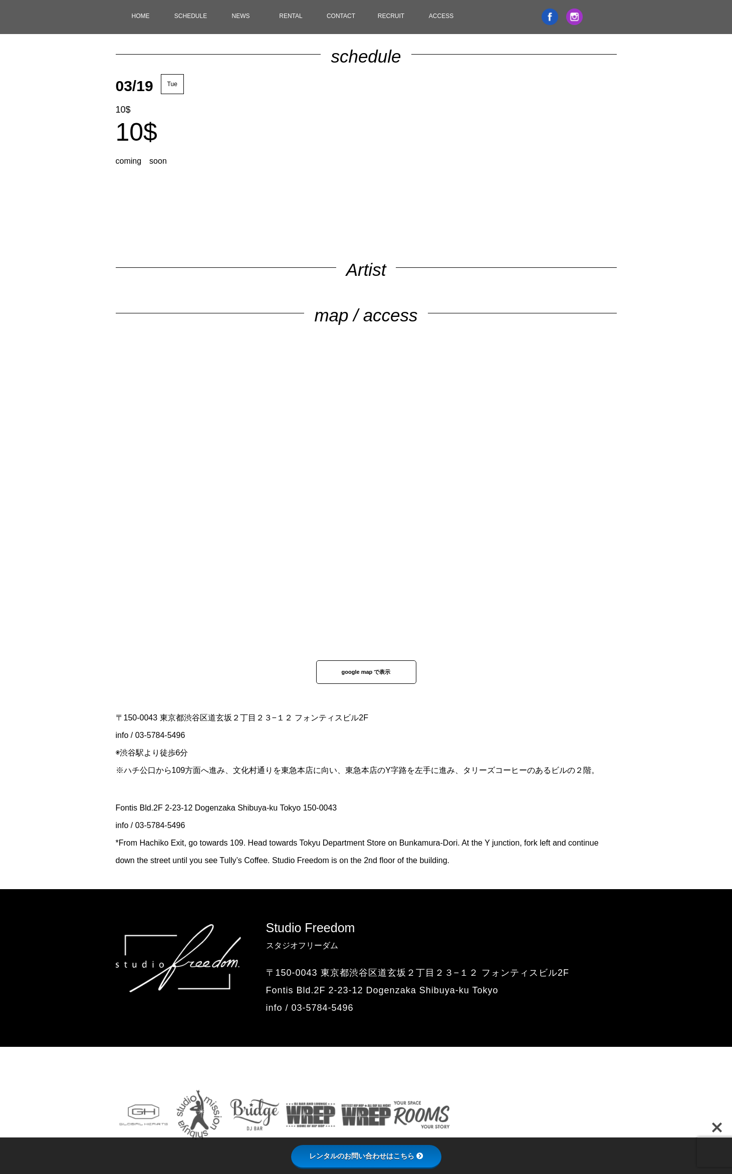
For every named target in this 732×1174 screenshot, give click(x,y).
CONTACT (341, 16)
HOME (141, 16)
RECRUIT (391, 16)
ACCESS (441, 16)
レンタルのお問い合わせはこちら (366, 1155)
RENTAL (290, 16)
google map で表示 (366, 672)
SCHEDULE (190, 16)
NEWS (241, 16)
